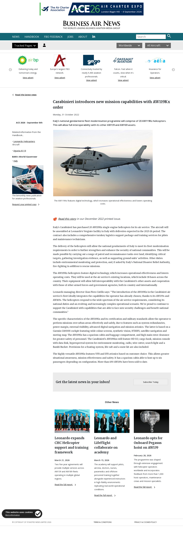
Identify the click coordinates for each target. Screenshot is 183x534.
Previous (10, 69)
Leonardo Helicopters (24, 141)
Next (173, 69)
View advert (28, 77)
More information (12, 515)
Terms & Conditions (103, 522)
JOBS (70, 36)
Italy (15, 160)
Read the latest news (24, 94)
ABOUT (82, 36)
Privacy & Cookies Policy (145, 522)
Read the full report (65, 484)
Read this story (67, 218)
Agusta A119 (19, 150)
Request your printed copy (25, 204)
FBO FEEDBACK (53, 36)
